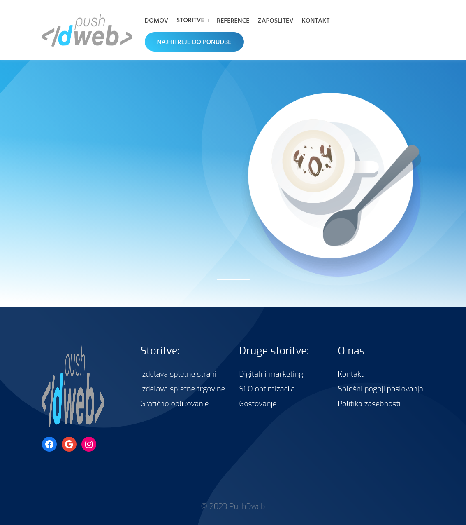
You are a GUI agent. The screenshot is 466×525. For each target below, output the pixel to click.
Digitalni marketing (271, 374)
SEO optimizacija (267, 389)
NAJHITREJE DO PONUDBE (194, 42)
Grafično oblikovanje (175, 404)
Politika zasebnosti (369, 404)
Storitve (190, 20)
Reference (233, 20)
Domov (157, 20)
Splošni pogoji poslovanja (380, 389)
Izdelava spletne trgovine (183, 389)
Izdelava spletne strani (178, 374)
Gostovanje (258, 404)
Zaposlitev (276, 20)
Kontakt (315, 20)
